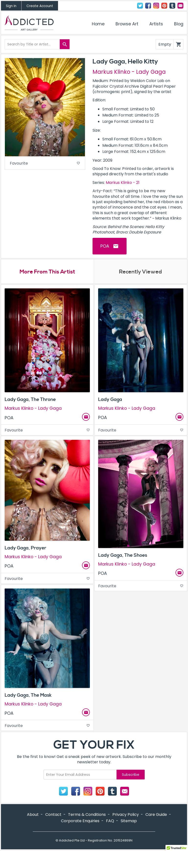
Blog (178, 24)
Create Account (39, 6)
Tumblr (172, 6)
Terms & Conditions (87, 814)
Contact (180, 6)
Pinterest (164, 6)
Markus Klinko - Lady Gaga (129, 71)
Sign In (11, 6)
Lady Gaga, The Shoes (122, 555)
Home (98, 24)
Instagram (156, 6)
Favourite (45, 163)
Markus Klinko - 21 (123, 182)
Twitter (140, 6)
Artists (156, 24)
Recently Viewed (140, 271)
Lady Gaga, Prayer (25, 548)
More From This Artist (47, 271)
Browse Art (127, 24)
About (33, 814)
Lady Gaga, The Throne (30, 399)
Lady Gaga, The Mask (28, 695)
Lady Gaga (110, 399)
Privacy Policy (125, 814)
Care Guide (156, 814)
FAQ (110, 821)
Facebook (148, 6)
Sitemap (129, 821)
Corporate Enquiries (80, 821)
